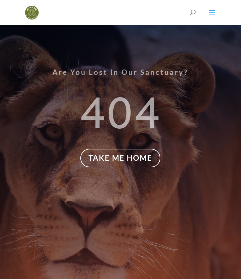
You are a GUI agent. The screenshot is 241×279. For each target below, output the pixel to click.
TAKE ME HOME (120, 157)
